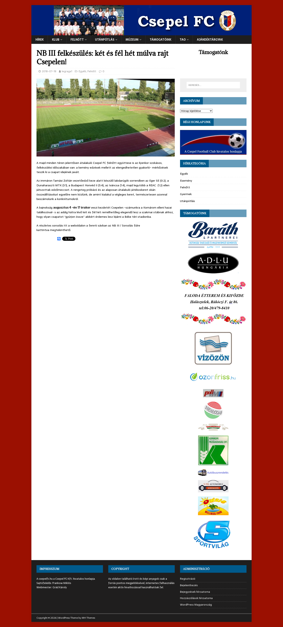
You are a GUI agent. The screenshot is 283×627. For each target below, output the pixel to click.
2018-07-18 (49, 71)
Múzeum (132, 39)
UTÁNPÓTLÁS (104, 39)
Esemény (186, 180)
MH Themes (88, 618)
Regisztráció (187, 579)
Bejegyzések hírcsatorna (195, 592)
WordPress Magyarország (196, 605)
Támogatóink (160, 39)
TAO (183, 39)
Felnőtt (77, 39)
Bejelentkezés (189, 585)
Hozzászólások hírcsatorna (196, 598)
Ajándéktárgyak (210, 39)
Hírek (39, 39)
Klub (55, 39)
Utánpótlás (187, 201)
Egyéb (82, 71)
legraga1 (67, 71)
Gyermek (186, 194)
